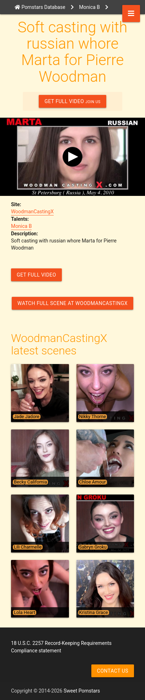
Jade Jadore (26, 416)
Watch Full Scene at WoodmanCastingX (72, 303)
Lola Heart (24, 612)
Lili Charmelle (28, 547)
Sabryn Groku (93, 547)
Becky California (30, 482)
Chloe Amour (92, 482)
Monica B (21, 226)
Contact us (112, 671)
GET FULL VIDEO (72, 101)
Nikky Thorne (92, 416)
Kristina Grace (93, 612)
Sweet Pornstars (82, 691)
